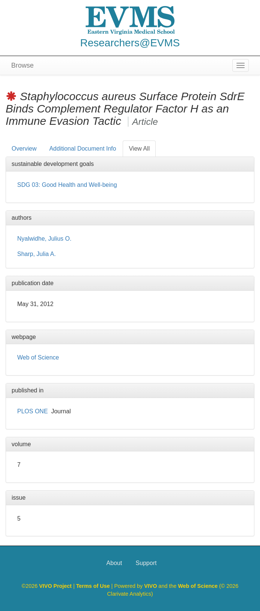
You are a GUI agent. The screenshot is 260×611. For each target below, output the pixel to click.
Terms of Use (93, 586)
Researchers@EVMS (130, 43)
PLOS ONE (32, 411)
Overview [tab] (24, 148)
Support (146, 563)
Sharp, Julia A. (36, 254)
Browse (22, 65)
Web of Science (38, 357)
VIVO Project (56, 586)
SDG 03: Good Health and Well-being (67, 185)
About (114, 563)
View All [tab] (139, 148)
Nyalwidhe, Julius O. (44, 238)
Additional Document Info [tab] (82, 148)
